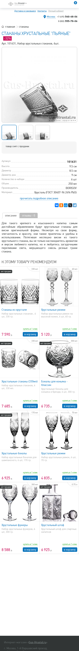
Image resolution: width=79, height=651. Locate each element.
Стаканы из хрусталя (14, 309)
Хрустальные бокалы (14, 453)
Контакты (42, 11)
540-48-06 (67, 16)
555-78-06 (67, 21)
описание (11, 215)
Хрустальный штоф (52, 525)
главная (10, 26)
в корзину (30, 334)
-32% (7, 38)
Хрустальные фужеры (15, 525)
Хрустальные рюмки (53, 309)
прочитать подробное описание (39, 198)
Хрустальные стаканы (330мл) (19, 381)
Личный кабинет (56, 11)
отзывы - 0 (28, 215)
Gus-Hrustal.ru (37, 642)
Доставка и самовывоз (25, 11)
